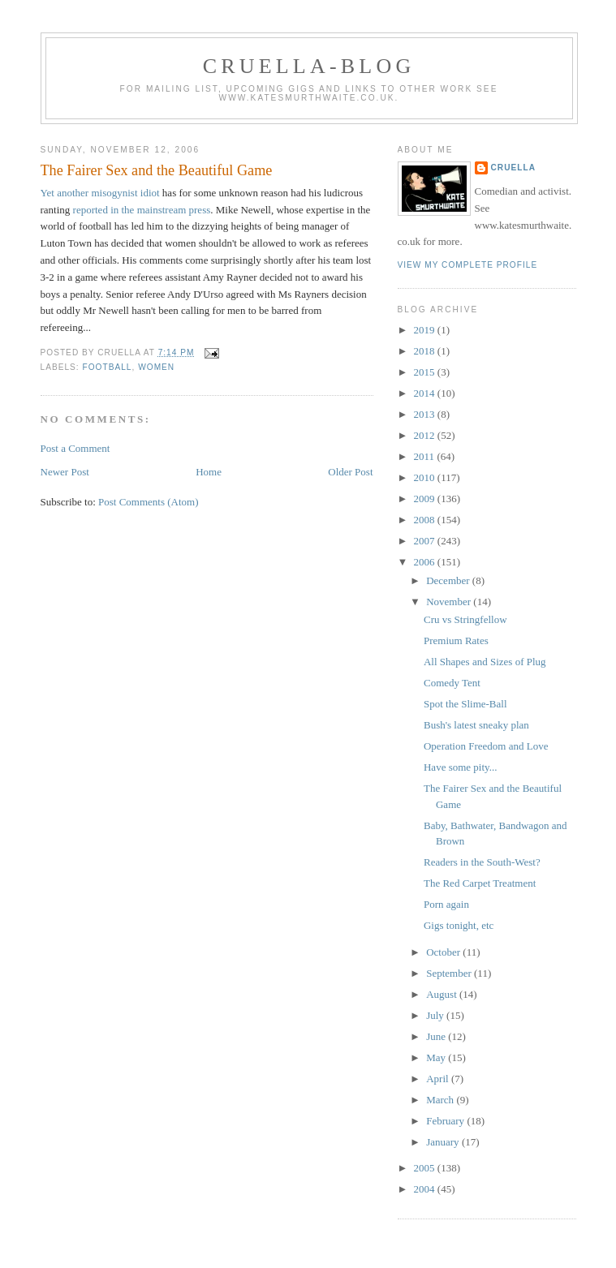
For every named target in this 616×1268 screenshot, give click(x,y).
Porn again (446, 904)
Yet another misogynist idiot (101, 193)
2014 (425, 393)
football (107, 367)
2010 (425, 477)
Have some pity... (461, 767)
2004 (425, 1189)
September (450, 973)
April (438, 1078)
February (446, 1121)
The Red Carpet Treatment (480, 883)
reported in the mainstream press (142, 210)
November (449, 601)
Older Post (350, 472)
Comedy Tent (452, 683)
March (441, 1100)
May (437, 1057)
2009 (425, 498)
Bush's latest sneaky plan (476, 725)
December (449, 580)
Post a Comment (75, 448)
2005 (425, 1168)
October (444, 952)
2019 (425, 330)
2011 (425, 456)
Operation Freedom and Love (486, 746)
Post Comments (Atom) (148, 502)
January (444, 1142)
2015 (425, 372)
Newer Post (65, 472)
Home (209, 472)
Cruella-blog (309, 66)
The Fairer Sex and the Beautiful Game (157, 170)
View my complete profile (468, 264)
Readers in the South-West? (482, 862)
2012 (425, 435)
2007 (425, 541)
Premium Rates (456, 640)
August (442, 994)
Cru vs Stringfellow (465, 619)
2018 (425, 351)
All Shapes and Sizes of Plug (485, 661)
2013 (425, 414)
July (436, 1015)
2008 (425, 520)
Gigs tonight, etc (458, 925)
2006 (425, 562)
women (156, 367)
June (437, 1036)
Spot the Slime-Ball (465, 704)
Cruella (513, 167)
